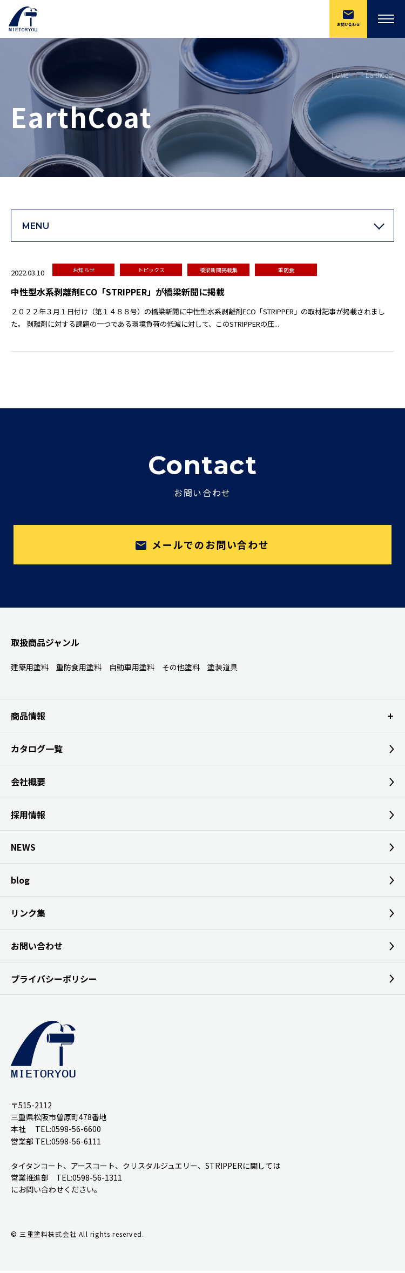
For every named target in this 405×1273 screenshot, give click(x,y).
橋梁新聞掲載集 (219, 270)
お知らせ (83, 270)
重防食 (286, 270)
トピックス (151, 270)
